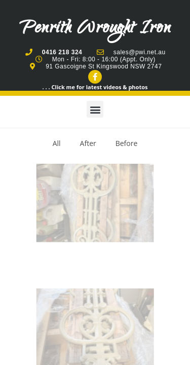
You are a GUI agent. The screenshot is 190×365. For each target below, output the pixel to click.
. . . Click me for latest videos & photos (95, 87)
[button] (95, 109)
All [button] (57, 143)
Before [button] (127, 143)
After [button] (88, 143)
